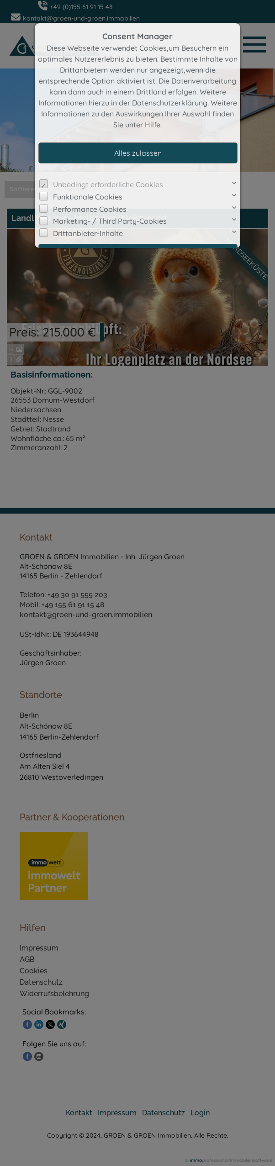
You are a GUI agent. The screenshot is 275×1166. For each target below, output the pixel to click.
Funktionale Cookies (87, 196)
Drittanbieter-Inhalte (88, 233)
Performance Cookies (90, 209)
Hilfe (152, 124)
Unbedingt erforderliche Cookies (108, 184)
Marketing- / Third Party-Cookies (110, 221)
